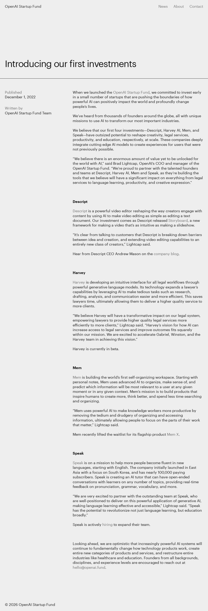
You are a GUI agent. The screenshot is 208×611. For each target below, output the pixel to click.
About (178, 6)
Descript (80, 201)
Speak (78, 453)
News (163, 6)
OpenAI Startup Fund (23, 6)
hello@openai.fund (89, 567)
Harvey (79, 272)
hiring (107, 524)
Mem (77, 367)
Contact (196, 6)
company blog (166, 253)
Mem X (173, 434)
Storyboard (178, 220)
